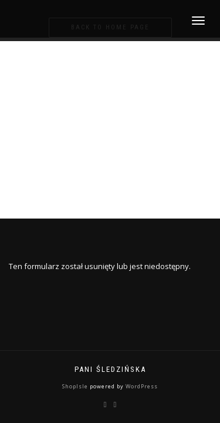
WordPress (141, 386)
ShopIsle (76, 386)
